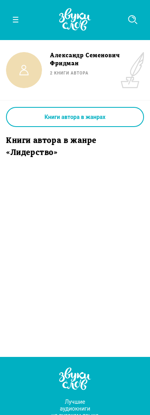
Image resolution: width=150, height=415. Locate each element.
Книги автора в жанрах (74, 117)
